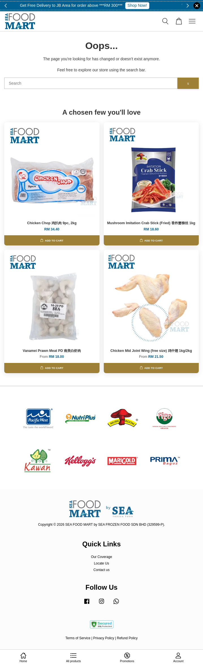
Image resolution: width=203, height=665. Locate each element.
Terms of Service (77, 638)
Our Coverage (101, 557)
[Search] (91, 83)
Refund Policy (127, 638)
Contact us (102, 570)
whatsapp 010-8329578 (147, 5)
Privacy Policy (103, 638)
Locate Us (101, 563)
